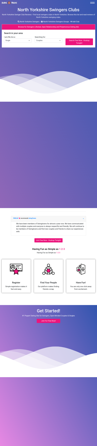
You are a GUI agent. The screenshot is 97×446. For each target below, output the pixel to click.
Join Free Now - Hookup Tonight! (48, 240)
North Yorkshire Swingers (28, 22)
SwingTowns (32, 218)
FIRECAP (16, 218)
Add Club (74, 22)
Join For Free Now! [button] (48, 321)
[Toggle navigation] (93, 2)
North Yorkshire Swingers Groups (55, 22)
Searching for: (40, 37)
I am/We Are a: (9, 37)
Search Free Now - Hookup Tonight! (79, 41)
